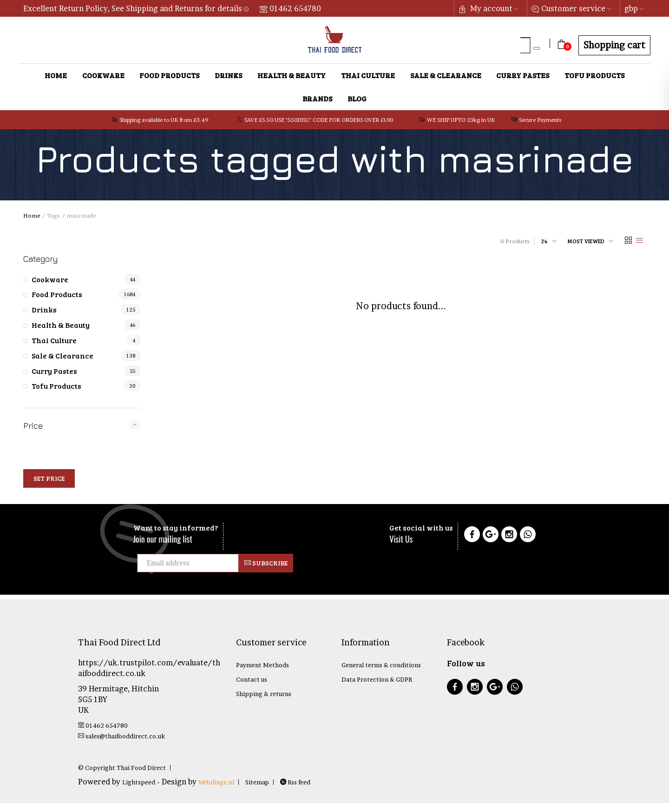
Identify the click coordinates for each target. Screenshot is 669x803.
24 (544, 241)
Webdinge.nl (216, 782)
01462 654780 (290, 8)
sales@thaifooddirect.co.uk (121, 736)
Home (56, 75)
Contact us (251, 679)
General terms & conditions (381, 665)
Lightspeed (138, 782)
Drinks (228, 75)
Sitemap (257, 782)
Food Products (169, 75)
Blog (357, 98)
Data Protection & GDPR (376, 679)
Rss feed (295, 782)
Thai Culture (368, 75)
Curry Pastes (522, 75)
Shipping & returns (263, 693)
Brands (317, 98)
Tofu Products (594, 75)
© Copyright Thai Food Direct (122, 767)
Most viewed (586, 241)
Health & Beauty (291, 75)
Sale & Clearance (445, 75)
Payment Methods (262, 665)
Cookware (103, 75)
